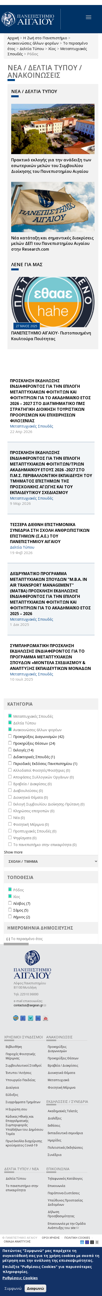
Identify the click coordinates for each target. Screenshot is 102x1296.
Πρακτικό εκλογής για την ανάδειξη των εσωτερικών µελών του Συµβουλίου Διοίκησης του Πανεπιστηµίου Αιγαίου (51, 165)
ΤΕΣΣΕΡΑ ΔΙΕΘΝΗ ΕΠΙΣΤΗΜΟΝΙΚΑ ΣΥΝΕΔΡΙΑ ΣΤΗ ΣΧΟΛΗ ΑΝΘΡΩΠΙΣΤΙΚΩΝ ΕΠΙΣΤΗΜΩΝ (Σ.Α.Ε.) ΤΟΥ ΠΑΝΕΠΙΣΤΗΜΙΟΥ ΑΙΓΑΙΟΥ (50, 533)
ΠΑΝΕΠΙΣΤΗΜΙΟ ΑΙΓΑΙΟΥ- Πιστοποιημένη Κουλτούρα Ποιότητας (51, 335)
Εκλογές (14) (23, 750)
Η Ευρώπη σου (16, 1109)
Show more (13, 852)
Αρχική (13, 37)
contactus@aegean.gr (30, 1005)
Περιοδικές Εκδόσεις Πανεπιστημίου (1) (45, 763)
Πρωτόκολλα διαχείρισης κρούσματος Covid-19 (24, 1143)
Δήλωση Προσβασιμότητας (61, 1214)
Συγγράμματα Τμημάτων (23, 1102)
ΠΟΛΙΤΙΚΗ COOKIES (77, 1237)
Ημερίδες (54, 1140)
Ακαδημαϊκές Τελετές (63, 1111)
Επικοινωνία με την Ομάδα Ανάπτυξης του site (67, 1225)
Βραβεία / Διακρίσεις (63, 1065)
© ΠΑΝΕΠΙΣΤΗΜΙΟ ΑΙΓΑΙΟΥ (19, 1237)
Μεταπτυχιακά (58, 1080)
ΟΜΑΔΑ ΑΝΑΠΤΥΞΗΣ (17, 1241)
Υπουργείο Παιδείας (20, 1080)
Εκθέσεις (54, 1125)
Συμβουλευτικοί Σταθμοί (24, 1065)
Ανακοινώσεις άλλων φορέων (33, 43)
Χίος (52, 48)
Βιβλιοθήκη (14, 1047)
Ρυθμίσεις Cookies (20, 1278)
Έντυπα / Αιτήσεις (18, 1073)
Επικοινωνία (56, 1186)
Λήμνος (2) (21, 917)
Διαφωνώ (35, 1289)
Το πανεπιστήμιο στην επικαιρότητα (22, 1188)
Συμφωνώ (13, 1289)
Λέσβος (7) (21, 903)
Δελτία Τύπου (32, 48)
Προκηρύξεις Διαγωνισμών (57, 1049)
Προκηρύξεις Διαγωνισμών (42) (38, 736)
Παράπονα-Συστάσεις (64, 1193)
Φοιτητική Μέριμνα (61, 1087)
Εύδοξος (12, 1095)
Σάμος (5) (20, 910)
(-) (8, 938)
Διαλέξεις (54, 1118)
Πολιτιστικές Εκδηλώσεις (65, 1147)
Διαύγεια (12, 1087)
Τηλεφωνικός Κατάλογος (65, 1178)
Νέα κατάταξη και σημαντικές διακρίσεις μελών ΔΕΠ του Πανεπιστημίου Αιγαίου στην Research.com (52, 243)
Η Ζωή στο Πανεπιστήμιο (45, 37)
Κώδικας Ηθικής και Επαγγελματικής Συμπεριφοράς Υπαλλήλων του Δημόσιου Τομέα (24, 1125)
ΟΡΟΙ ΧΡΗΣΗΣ (51, 1237)
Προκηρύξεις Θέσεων (63, 1058)
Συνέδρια (54, 1155)
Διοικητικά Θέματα (61, 1073)
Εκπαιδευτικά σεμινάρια (65, 1133)
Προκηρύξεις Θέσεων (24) (34, 743)
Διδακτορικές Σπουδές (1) (34, 756)
